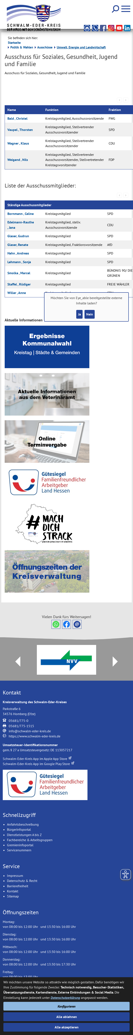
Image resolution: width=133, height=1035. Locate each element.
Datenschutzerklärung (65, 997)
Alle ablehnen (66, 1017)
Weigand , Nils (17, 160)
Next (118, 661)
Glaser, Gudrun (18, 236)
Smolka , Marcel (18, 273)
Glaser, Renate (17, 245)
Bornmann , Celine (20, 214)
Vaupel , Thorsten (20, 130)
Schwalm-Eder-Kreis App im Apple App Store (37, 759)
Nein (89, 314)
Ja (79, 314)
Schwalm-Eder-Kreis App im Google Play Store (38, 764)
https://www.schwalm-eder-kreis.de (34, 736)
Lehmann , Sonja (19, 262)
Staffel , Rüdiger (19, 284)
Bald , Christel (17, 118)
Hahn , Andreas (18, 253)
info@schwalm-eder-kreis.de (30, 731)
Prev (15, 661)
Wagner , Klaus (18, 143)
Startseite (14, 43)
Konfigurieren (66, 1006)
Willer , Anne (16, 293)
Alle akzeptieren (67, 1027)
